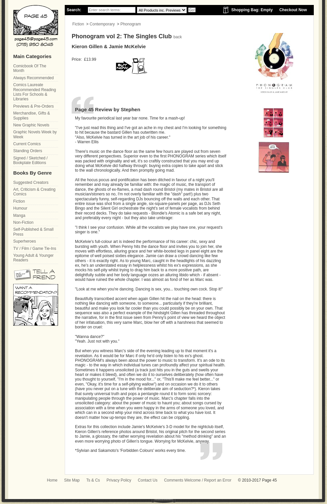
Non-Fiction (23, 222)
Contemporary (102, 24)
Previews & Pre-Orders (33, 106)
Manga (19, 215)
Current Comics (27, 144)
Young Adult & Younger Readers (33, 257)
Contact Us (147, 480)
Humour (20, 208)
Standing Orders (27, 151)
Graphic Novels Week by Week (35, 134)
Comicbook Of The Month (29, 68)
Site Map (72, 480)
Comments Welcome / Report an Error (198, 480)
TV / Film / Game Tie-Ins (34, 248)
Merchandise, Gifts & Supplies (31, 115)
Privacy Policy (119, 480)
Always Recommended (33, 78)
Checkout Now (293, 10)
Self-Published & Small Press (33, 231)
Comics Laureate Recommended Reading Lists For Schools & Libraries (34, 92)
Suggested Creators (31, 182)
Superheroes (24, 241)
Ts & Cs (93, 480)
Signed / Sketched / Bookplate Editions (30, 160)
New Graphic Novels (31, 125)
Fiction (78, 24)
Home (52, 480)
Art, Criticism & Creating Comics (34, 191)
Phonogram (130, 24)
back (177, 37)
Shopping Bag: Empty (251, 10)
